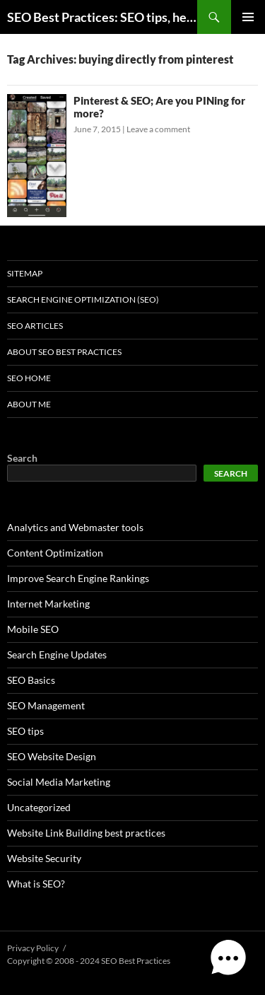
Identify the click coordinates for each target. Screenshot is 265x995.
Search (22, 458)
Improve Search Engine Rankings (78, 578)
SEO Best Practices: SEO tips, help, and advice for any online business (102, 17)
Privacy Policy (33, 948)
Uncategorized (39, 807)
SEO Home (29, 378)
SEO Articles (35, 325)
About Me (29, 404)
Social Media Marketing (58, 782)
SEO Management (46, 705)
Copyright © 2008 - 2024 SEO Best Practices (88, 960)
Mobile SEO (33, 629)
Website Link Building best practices (86, 833)
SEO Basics (31, 680)
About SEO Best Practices (64, 352)
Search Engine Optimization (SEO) (83, 299)
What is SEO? (36, 884)
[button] (228, 958)
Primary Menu (248, 17)
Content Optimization (55, 553)
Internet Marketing (48, 604)
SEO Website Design (51, 756)
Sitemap (24, 273)
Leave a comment (158, 129)
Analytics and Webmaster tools (75, 527)
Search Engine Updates (57, 654)
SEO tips (25, 731)
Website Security (44, 858)
